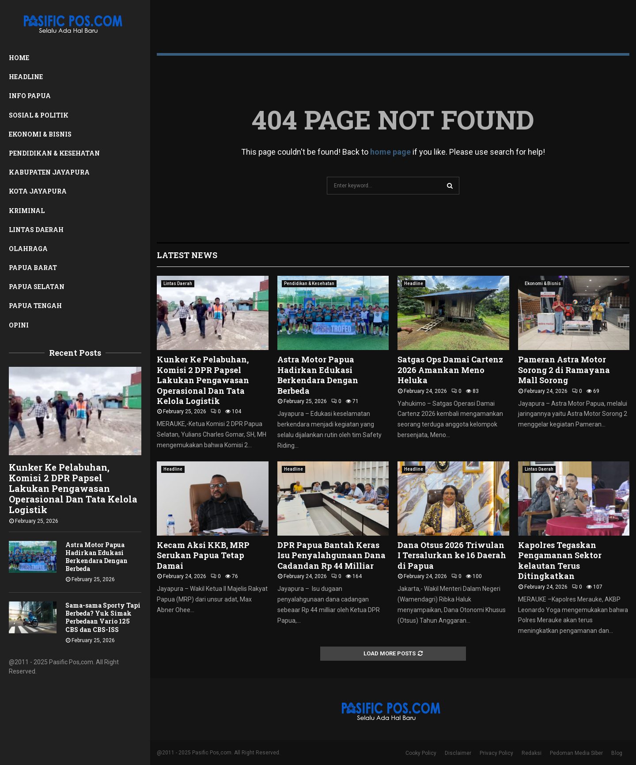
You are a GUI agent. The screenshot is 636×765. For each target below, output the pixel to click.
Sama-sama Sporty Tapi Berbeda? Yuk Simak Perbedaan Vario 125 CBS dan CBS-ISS (102, 617)
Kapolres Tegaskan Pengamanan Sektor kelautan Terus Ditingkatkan (560, 560)
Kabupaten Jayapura (49, 172)
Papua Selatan (36, 286)
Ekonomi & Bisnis (40, 134)
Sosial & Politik (38, 115)
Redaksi (531, 753)
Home (19, 57)
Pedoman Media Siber (576, 753)
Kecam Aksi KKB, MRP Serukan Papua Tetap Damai (203, 555)
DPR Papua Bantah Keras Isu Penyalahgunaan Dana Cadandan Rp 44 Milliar (331, 555)
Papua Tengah (35, 305)
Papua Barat (33, 267)
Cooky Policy (420, 753)
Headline (26, 76)
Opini (19, 325)
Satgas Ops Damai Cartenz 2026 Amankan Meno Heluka (450, 369)
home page (390, 151)
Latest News (187, 255)
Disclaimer (458, 753)
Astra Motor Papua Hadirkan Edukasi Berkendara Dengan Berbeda (96, 556)
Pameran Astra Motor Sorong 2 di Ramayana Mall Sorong (564, 369)
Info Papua (30, 95)
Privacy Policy (496, 753)
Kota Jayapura (38, 191)
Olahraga (28, 248)
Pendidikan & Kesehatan (54, 153)
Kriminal (27, 210)
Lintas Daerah (36, 229)
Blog (616, 753)
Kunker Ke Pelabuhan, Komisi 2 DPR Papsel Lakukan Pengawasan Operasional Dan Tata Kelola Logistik (73, 488)
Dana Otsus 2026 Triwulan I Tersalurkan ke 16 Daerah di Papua (452, 555)
